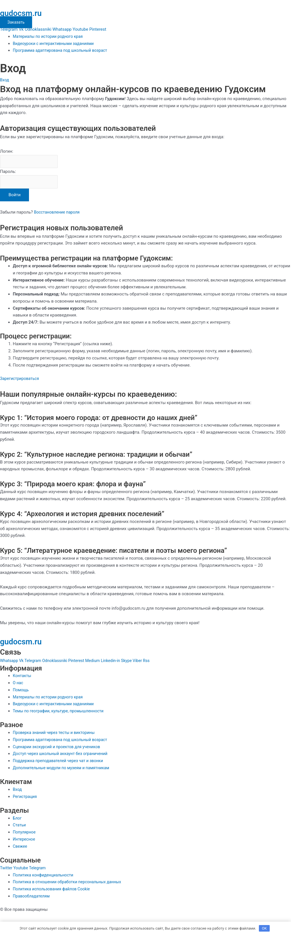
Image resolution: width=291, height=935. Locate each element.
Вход (5, 79)
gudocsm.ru (24, 12)
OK (264, 928)
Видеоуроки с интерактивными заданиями (56, 43)
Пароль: (8, 172)
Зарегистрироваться (20, 379)
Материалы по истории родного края (50, 36)
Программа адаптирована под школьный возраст (63, 50)
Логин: (6, 151)
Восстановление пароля (58, 213)
